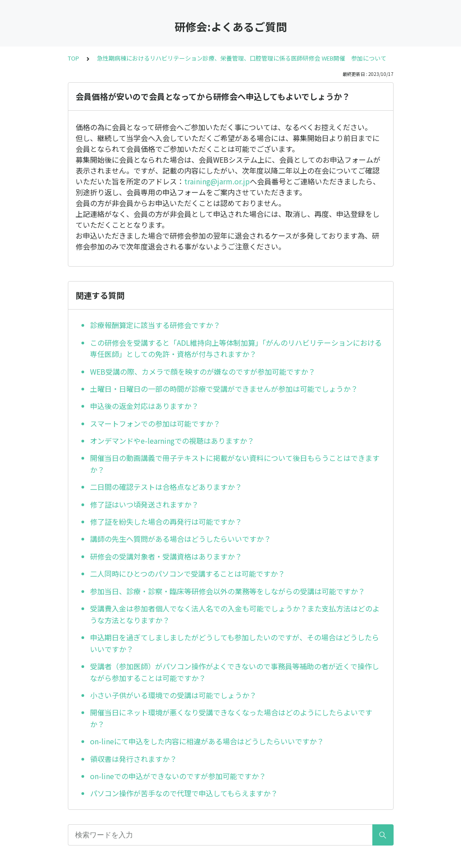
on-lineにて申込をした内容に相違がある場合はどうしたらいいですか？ (207, 741)
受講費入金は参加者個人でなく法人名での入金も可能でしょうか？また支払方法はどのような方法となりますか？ (235, 614)
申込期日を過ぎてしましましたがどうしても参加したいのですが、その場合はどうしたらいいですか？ (234, 643)
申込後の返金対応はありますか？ (144, 405)
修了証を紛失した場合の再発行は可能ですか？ (166, 521)
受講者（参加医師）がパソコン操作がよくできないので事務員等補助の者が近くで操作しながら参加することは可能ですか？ (234, 672)
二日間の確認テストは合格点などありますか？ (166, 486)
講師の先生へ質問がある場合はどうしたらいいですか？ (180, 538)
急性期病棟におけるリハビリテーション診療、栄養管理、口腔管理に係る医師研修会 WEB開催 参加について (241, 58)
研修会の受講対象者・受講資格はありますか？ (166, 556)
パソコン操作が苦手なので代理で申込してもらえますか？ (184, 793)
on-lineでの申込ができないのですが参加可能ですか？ (178, 776)
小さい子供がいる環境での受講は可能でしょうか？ (173, 695)
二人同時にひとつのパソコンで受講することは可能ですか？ (187, 573)
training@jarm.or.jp (217, 181)
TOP (73, 58)
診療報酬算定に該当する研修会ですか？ (155, 325)
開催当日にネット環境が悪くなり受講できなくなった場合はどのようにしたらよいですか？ (231, 718)
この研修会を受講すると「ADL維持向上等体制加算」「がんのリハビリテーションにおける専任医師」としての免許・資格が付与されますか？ (236, 348)
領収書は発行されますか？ (133, 758)
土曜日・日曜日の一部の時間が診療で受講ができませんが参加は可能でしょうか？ (224, 388)
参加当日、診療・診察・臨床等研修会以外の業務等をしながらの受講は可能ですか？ (227, 591)
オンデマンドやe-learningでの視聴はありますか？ (172, 440)
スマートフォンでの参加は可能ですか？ (155, 423)
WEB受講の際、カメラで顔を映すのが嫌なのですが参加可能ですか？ (202, 371)
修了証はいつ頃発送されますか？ (144, 504)
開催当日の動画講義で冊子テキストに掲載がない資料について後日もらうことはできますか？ (235, 463)
